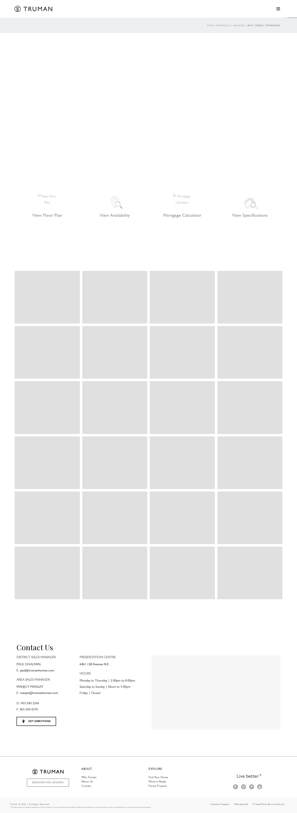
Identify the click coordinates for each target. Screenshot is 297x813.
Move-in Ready (157, 781)
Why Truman (89, 777)
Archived (239, 26)
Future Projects (157, 786)
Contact (86, 786)
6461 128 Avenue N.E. (95, 664)
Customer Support (219, 804)
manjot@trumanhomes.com (39, 693)
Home (210, 26)
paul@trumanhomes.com (37, 670)
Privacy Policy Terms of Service (268, 804)
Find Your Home (158, 777)
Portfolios (223, 26)
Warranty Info (241, 804)
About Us (87, 781)
